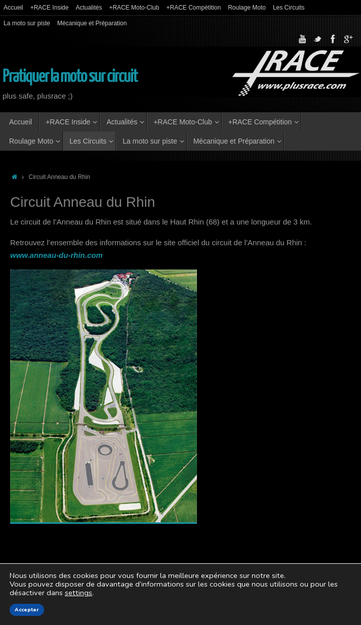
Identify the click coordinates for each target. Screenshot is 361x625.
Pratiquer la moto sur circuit (70, 76)
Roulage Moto (247, 7)
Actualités (88, 7)
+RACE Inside (49, 7)
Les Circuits (289, 7)
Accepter (27, 609)
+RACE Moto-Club (134, 7)
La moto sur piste (27, 23)
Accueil (13, 7)
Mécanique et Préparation (92, 23)
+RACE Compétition (193, 7)
